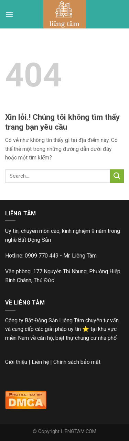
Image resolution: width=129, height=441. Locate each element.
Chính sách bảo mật (76, 362)
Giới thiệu (16, 362)
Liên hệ (40, 362)
